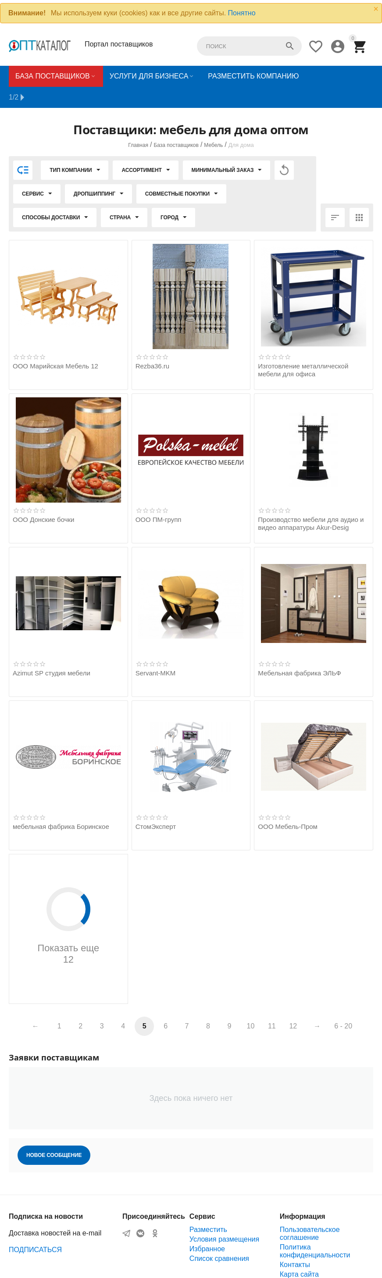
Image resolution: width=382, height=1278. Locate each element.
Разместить (208, 1208)
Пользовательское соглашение (310, 1212)
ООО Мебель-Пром (288, 805)
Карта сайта (299, 1253)
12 (293, 1005)
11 (272, 1005)
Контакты (295, 1243)
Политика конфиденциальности (315, 1230)
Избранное (207, 1228)
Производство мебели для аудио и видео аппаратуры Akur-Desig (311, 502)
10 (250, 1005)
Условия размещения (224, 1218)
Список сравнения (219, 1237)
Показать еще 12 (68, 905)
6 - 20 (343, 1005)
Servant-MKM (156, 652)
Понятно (242, 13)
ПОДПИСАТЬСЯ (35, 1228)
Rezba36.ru (153, 345)
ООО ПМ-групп (159, 498)
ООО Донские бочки (43, 498)
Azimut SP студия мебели (51, 652)
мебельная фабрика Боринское (61, 805)
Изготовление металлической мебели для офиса (303, 349)
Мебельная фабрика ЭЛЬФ (299, 652)
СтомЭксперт (156, 805)
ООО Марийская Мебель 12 (55, 345)
